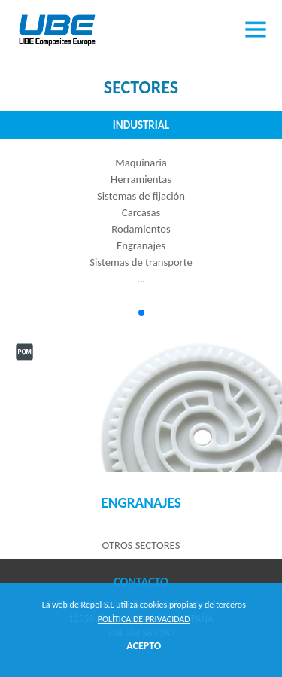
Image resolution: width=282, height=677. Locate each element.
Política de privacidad (144, 619)
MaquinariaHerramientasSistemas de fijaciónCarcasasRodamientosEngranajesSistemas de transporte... (141, 220)
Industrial (141, 125)
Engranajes (141, 503)
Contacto (141, 582)
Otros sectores (141, 545)
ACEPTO (143, 645)
